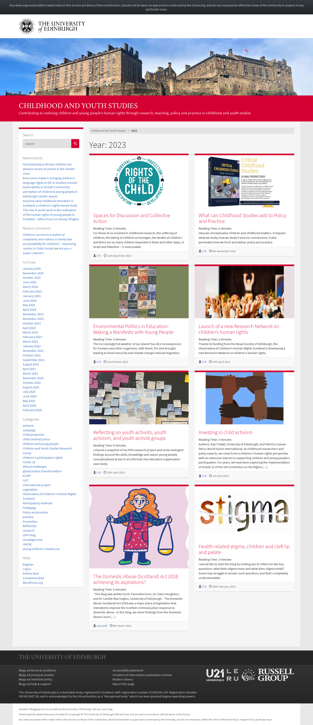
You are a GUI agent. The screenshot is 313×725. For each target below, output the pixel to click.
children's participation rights (42, 457)
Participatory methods (37, 503)
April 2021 (29, 369)
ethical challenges (35, 466)
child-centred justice (36, 439)
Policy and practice (35, 512)
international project (37, 485)
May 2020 (29, 401)
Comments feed (33, 578)
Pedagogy (29, 508)
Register (28, 564)
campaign (29, 430)
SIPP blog (29, 535)
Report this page (124, 684)
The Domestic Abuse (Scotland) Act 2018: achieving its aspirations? (136, 579)
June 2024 (30, 300)
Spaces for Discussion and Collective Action (131, 218)
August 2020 (31, 387)
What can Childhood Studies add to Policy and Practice (242, 218)
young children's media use (41, 549)
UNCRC (27, 544)
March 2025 (30, 287)
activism (28, 426)
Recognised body (116, 696)
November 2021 (33, 351)
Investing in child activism (226, 432)
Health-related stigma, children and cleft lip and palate (244, 549)
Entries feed (31, 573)
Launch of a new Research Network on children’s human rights (239, 329)
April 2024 (29, 309)
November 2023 (33, 319)
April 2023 (29, 328)
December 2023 (33, 314)
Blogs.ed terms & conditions (37, 670)
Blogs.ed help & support (35, 684)
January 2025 (32, 296)
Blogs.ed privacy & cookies (36, 675)
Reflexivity (29, 526)
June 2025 (30, 282)
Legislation (30, 489)
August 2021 (31, 364)
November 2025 (33, 273)
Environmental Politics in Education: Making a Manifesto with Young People (133, 329)
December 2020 (33, 378)
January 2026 (32, 269)
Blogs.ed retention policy (35, 679)
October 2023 (32, 323)
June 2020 (30, 396)
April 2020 (29, 405)
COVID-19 (29, 462)
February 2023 (32, 337)
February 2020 (32, 410)
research (29, 530)
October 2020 (32, 383)
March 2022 (30, 341)
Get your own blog (102, 709)
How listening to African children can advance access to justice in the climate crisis (49, 168)
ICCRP (27, 476)
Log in (27, 569)
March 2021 (30, 373)
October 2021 (32, 355)
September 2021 (34, 360)
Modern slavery (123, 679)
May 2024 (29, 305)
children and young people (41, 444)
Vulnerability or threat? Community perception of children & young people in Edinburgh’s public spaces (50, 191)
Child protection (34, 435)
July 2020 (29, 392)
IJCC (26, 480)
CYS (99, 256)
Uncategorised (32, 540)
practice (28, 517)
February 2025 (32, 291)
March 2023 (30, 332)
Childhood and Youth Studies (78, 106)
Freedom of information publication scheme (142, 675)
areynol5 (102, 626)
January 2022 (32, 346)
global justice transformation (42, 471)
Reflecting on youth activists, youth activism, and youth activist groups (129, 435)
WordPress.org (33, 583)
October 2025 (32, 277)
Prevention (30, 521)
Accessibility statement (128, 670)
